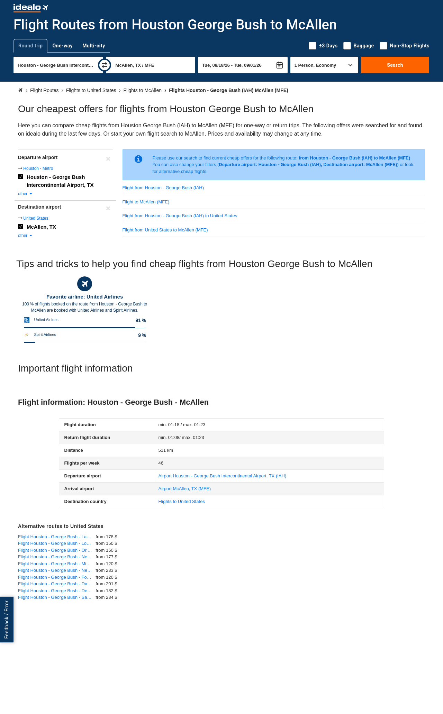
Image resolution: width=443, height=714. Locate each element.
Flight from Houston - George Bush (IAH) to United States (180, 215)
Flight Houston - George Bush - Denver (57, 590)
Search (395, 65)
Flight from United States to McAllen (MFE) (165, 229)
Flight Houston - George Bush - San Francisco (57, 597)
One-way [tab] (62, 45)
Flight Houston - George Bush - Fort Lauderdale (57, 577)
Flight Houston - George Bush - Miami (55, 563)
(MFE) (185, 488)
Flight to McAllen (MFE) (146, 201)
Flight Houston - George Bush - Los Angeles (57, 543)
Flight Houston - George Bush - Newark (57, 556)
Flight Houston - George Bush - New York (57, 570)
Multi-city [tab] (93, 45)
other (25, 193)
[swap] (104, 65)
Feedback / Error (6, 619)
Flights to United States (182, 501)
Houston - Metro (38, 168)
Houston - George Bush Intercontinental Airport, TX (60, 181)
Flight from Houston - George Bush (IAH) (163, 187)
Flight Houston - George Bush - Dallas (56, 583)
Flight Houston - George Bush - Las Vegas (57, 536)
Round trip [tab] (30, 45)
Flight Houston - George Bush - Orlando (57, 550)
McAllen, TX (41, 227)
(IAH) (223, 475)
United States (35, 218)
